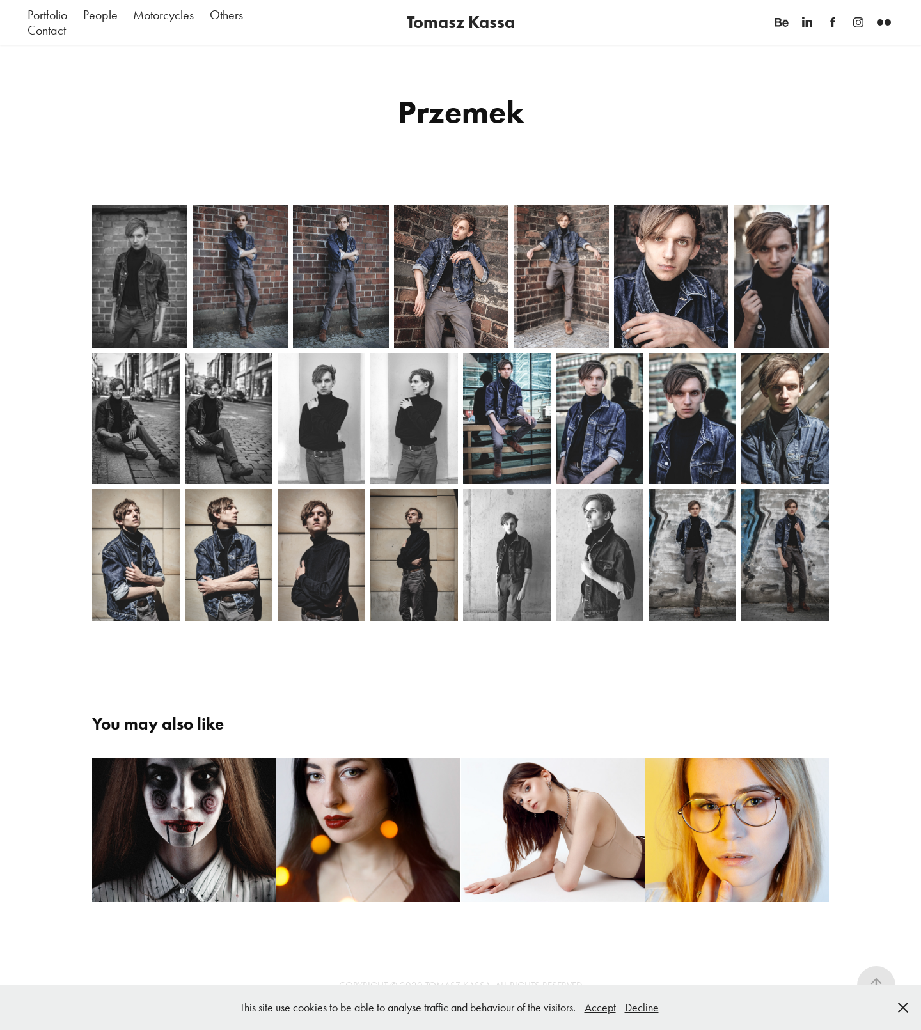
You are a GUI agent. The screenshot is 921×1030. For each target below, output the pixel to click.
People (100, 14)
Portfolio (47, 14)
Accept (600, 1008)
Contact (47, 30)
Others (226, 14)
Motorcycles (163, 14)
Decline (642, 1008)
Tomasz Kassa (461, 22)
